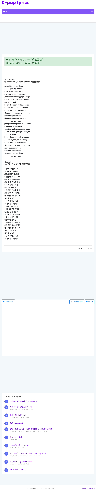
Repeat (89, 301)
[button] (48, 11)
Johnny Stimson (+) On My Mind (23, 401)
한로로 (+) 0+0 (16, 437)
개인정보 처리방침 (88, 488)
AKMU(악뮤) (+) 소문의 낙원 (21, 407)
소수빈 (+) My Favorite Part (21, 461)
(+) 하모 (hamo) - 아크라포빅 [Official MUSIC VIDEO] (31, 429)
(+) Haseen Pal (16, 423)
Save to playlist (77, 301)
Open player (8, 301)
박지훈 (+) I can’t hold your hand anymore (28, 453)
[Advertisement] (48, 38)
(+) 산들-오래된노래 (18, 415)
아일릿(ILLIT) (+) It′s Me (19, 445)
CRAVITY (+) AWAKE (18, 470)
